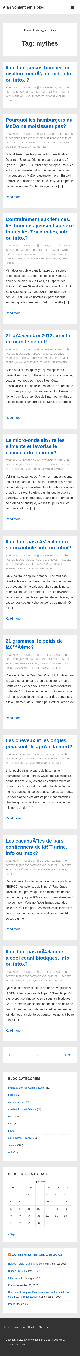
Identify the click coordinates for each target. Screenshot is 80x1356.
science (52, 92)
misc (10, 1123)
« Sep (11, 1234)
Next (68, 1055)
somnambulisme (42, 568)
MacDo (22, 147)
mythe (30, 96)
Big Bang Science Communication (26, 1087)
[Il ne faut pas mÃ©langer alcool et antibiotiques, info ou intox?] (50, 972)
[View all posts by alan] (14, 87)
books (11, 1094)
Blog (15, 1327)
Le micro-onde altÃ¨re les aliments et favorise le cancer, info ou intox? (35, 446)
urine (9, 874)
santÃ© (58, 469)
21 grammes (19, 663)
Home (6, 1327)
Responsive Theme (16, 1344)
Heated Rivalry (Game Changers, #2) (28, 1263)
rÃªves (41, 564)
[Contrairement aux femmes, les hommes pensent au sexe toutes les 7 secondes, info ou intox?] (47, 245)
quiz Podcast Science (32, 92)
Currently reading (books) (38, 1254)
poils (58, 763)
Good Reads (28, 1327)
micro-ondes (34, 469)
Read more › (14, 196)
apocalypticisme (55, 358)
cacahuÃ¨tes (20, 869)
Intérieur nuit (15, 1278)
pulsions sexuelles (36, 258)
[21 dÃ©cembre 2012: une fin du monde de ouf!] (51, 349)
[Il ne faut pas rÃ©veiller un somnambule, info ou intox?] (50, 555)
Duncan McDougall (51, 663)
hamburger (44, 142)
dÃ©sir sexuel (15, 254)
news (11, 1130)
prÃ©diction (60, 362)
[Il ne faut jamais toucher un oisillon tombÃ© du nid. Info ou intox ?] (51, 87)
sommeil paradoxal (18, 568)
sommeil (58, 564)
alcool (16, 980)
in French (18, 96)
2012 (24, 358)
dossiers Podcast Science (26, 138)
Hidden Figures (16, 1270)
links (10, 1116)
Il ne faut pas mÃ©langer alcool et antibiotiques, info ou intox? (37, 958)
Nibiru (47, 362)
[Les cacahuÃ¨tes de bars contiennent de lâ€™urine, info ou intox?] (50, 861)
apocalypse (35, 358)
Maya (19, 362)
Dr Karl (33, 663)
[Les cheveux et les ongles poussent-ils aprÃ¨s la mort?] (50, 754)
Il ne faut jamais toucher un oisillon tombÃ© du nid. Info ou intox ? (38, 74)
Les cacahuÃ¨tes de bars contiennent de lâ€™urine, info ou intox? (36, 847)
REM (48, 564)
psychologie (14, 258)
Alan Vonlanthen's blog (23, 7)
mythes (39, 96)
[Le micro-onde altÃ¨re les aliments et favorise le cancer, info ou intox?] (51, 460)
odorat (50, 96)
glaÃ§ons (36, 869)
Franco (12, 1285)
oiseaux (11, 100)
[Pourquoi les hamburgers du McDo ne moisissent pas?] (47, 134)
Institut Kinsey (48, 254)
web (10, 1152)
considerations (16, 1102)
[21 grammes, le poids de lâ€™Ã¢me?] (50, 655)
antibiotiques (31, 980)
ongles (49, 763)
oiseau (60, 96)
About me (44, 1327)
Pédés (11, 1303)
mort (19, 668)
